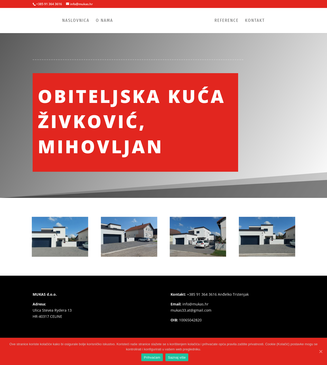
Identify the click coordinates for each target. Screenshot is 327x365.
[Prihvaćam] (320, 351)
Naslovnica (75, 21)
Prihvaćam (152, 357)
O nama (104, 21)
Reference (226, 21)
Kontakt (255, 21)
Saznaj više (177, 357)
